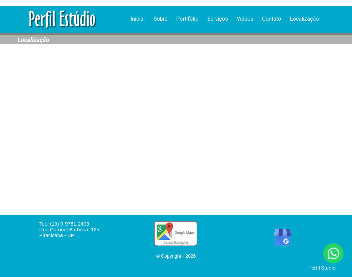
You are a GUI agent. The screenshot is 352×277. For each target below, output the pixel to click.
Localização (304, 19)
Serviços (217, 19)
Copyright (171, 256)
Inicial (138, 19)
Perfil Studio (322, 268)
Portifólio (187, 19)
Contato (271, 19)
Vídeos (245, 19)
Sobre (160, 19)
